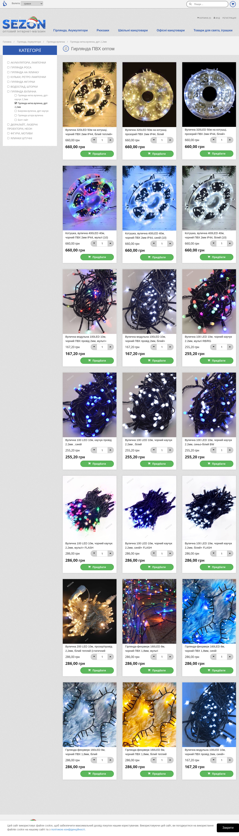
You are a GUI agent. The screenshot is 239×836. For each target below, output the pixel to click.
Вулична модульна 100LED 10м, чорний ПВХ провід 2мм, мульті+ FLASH (86, 327)
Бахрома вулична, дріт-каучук (33, 110)
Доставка (128, 810)
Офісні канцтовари (171, 30)
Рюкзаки (103, 30)
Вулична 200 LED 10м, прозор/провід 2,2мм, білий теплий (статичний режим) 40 (89, 617)
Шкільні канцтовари (133, 30)
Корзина (204, 18)
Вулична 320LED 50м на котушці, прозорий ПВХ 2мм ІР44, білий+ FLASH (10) (206, 134)
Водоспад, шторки (24, 86)
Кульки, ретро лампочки (28, 77)
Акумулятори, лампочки (28, 62)
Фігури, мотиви (22, 133)
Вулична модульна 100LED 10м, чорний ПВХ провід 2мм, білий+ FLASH (146, 327)
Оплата (127, 804)
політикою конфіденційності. (68, 829)
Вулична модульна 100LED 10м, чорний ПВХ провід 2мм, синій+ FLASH (206, 714)
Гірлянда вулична (23, 91)
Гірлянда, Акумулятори (70, 30)
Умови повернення (133, 816)
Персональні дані (93, 804)
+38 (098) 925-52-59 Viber (181, 806)
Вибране (88, 810)
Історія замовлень (93, 799)
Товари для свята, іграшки (213, 30)
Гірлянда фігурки (23, 82)
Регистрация (229, 18)
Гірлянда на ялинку (25, 72)
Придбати (102, 147)
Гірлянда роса (21, 67)
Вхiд (217, 18)
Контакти (128, 799)
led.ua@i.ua (175, 813)
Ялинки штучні (21, 138)
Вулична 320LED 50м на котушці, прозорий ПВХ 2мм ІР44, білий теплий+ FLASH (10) (146, 134)
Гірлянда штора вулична (30, 115)
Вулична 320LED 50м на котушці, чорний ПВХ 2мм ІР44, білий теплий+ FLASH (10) (89, 134)
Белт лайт (23, 119)
